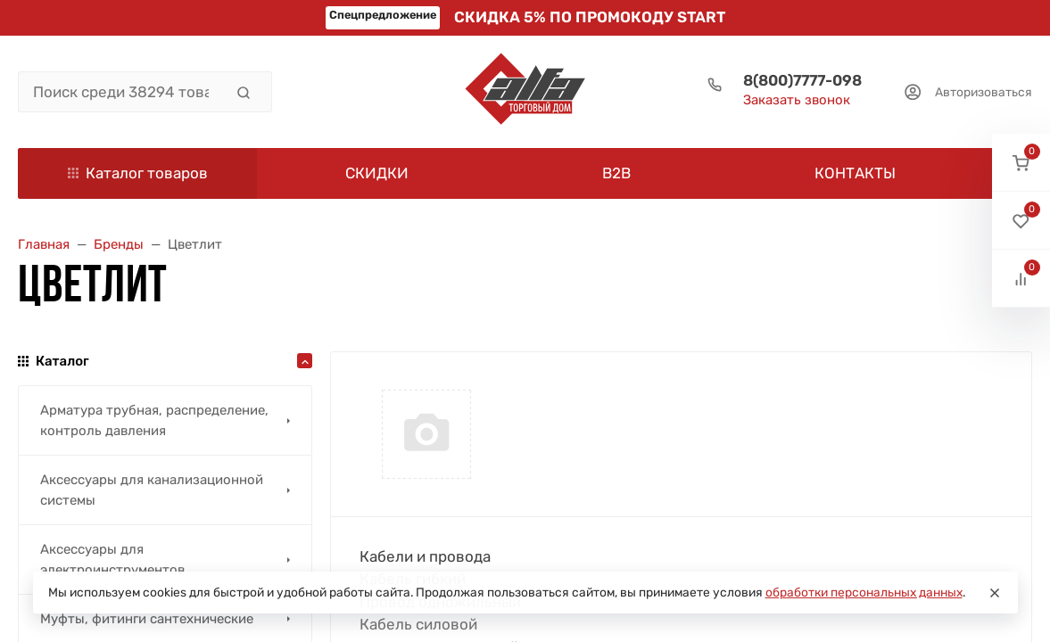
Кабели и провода (425, 556)
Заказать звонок (796, 100)
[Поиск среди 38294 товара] (121, 91)
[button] (1021, 163)
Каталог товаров (138, 173)
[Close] (994, 592)
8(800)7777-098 (802, 80)
